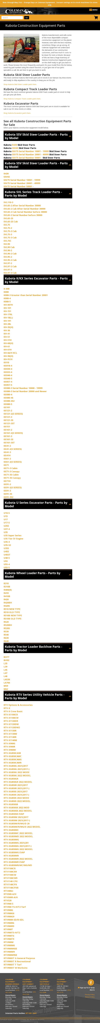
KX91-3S (8, 493)
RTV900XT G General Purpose (19, 958)
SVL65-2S (8, 218)
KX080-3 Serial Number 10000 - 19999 (23, 388)
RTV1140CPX (10, 884)
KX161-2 (8, 429)
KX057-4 (8, 381)
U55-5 (7, 567)
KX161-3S (8, 439)
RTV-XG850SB (11, 804)
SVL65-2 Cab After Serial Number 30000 (24, 208)
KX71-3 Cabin (10, 468)
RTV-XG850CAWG (13, 759)
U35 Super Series (12, 535)
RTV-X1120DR (11, 721)
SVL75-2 (8, 228)
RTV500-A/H (10, 894)
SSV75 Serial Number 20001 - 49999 (30, 154)
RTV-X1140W (10, 740)
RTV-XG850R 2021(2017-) (16, 788)
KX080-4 (8, 394)
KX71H (7, 481)
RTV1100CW (10, 874)
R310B (7, 586)
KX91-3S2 (8, 497)
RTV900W (8, 942)
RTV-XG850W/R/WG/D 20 (16, 823)
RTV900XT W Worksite (15, 967)
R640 (6, 641)
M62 (6, 689)
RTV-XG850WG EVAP (14, 852)
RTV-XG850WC (11, 830)
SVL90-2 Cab (10, 253)
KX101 (7, 407)
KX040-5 (8, 378)
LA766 (7, 682)
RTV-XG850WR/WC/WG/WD (18, 865)
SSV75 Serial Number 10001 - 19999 (30, 151)
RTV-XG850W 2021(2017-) (17, 820)
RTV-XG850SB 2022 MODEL (18, 810)
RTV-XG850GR (11, 778)
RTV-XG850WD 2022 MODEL (18, 836)
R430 (14, 144)
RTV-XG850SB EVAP (14, 814)
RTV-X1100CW (11, 717)
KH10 (6, 362)
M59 (6, 685)
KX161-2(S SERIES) (13, 433)
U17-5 (7, 522)
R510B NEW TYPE (13, 615)
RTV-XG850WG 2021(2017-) (17, 846)
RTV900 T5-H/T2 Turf (15, 906)
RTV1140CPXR (11, 887)
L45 (5, 669)
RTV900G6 (9, 913)
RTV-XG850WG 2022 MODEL (18, 849)
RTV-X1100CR (11, 714)
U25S (6, 525)
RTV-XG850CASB (12, 753)
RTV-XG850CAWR (12, 762)
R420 (6, 599)
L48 (5, 676)
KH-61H (8, 349)
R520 (6, 621)
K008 (6, 292)
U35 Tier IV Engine (13, 538)
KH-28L (7, 324)
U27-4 (7, 529)
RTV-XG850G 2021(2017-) (16, 769)
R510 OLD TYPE (12, 612)
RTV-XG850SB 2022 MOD (16, 807)
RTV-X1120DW (11, 724)
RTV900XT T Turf (12, 964)
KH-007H (8, 304)
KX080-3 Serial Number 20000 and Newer (25, 391)
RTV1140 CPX (11, 881)
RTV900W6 (9, 945)
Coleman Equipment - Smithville (45, 981)
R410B (7, 596)
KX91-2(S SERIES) (13, 487)
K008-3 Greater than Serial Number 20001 (26, 295)
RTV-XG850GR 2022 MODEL (18, 781)
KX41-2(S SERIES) (13, 449)
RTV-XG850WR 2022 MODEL (18, 858)
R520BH (8, 625)
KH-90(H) (8, 356)
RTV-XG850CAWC (12, 756)
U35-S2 (7, 545)
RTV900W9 (9, 951)
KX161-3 (8, 436)
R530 (6, 631)
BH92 (6, 660)
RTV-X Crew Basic (13, 711)
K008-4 (7, 298)
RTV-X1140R (10, 737)
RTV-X (7, 708)
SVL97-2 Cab (10, 266)
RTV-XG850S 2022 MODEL (17, 801)
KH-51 (7, 336)
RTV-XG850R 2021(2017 (16, 785)
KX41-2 (7, 445)
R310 (6, 583)
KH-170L (8, 314)
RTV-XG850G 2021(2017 (16, 765)
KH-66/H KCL (10, 352)
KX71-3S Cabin (11, 474)
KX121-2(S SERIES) (13, 413)
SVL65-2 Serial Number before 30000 (23, 215)
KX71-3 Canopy (11, 471)
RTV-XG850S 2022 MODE (16, 797)
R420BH (8, 602)
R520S (7, 628)
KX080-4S (8, 397)
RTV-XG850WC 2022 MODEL (18, 833)
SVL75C (7, 240)
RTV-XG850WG (11, 839)
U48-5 (7, 557)
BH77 (6, 657)
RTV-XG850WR (11, 855)
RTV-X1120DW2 (12, 727)
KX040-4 (8, 375)
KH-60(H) (8, 343)
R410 (6, 593)
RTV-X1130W (10, 733)
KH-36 (7, 330)
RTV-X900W (10, 749)
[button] (94, 9)
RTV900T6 (9, 935)
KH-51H (8, 340)
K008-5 (7, 301)
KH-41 (7, 333)
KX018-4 (8, 365)
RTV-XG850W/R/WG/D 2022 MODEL (22, 826)
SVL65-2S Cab (11, 221)
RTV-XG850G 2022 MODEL (17, 775)
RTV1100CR (9, 868)
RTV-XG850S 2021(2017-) (16, 794)
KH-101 (7, 308)
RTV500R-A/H (11, 897)
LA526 (7, 679)
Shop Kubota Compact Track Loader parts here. (22, 99)
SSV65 (15, 148)
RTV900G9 (9, 916)
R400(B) (8, 589)
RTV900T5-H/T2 (12, 932)
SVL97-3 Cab (10, 272)
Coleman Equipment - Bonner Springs (12, 981)
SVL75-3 (8, 234)
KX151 (7, 426)
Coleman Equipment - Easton (62, 981)
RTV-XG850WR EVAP (14, 862)
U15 (6, 516)
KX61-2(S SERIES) (13, 461)
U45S (6, 551)
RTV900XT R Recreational (17, 961)
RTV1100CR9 (10, 871)
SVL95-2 (8, 256)
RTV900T (8, 929)
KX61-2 (7, 458)
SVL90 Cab (9, 247)
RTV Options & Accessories (18, 705)
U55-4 (7, 564)
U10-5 (7, 513)
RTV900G (8, 910)
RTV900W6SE (10, 948)
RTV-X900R (9, 746)
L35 (5, 663)
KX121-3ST (9, 423)
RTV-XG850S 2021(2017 (15, 791)
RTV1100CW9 (10, 878)
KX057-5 (8, 384)
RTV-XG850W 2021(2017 (16, 817)
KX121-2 (8, 410)
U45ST (7, 554)
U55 (6, 561)
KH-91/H (8, 359)
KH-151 (7, 311)
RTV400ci (8, 890)
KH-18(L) (8, 317)
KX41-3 (7, 452)
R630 (6, 637)
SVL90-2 (8, 250)
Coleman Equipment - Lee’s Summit (28, 981)
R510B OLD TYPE (12, 618)
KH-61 (7, 346)
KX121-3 (8, 417)
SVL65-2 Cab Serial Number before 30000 (25, 211)
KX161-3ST (9, 442)
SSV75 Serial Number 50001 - (27, 157)
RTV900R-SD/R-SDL (14, 919)
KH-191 (7, 320)
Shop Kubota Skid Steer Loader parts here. (20, 84)
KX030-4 (8, 368)
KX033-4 (8, 372)
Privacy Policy (90, 994)
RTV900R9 (9, 926)
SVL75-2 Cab (10, 231)
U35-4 (7, 541)
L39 (5, 666)
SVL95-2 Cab (10, 260)
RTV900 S (8, 903)
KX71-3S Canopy (12, 477)
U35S (6, 548)
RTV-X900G (9, 743)
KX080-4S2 (9, 400)
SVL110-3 (8, 202)
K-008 (6, 288)
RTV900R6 (9, 922)
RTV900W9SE (10, 955)
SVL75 (7, 224)
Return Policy (90, 997)
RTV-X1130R (10, 730)
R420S (7, 605)
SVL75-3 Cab (10, 237)
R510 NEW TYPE (12, 609)
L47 (5, 673)
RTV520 (7, 900)
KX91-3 (7, 490)
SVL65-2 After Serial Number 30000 (22, 205)
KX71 (6, 465)
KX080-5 (8, 404)
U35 (6, 532)
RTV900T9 (9, 939)
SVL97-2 (8, 263)
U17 (6, 519)
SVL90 (7, 244)
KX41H (7, 455)
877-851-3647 (31, 1013)
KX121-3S (8, 420)
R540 (6, 634)
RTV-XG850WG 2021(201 (16, 842)
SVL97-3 (8, 269)
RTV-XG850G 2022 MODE (16, 772)
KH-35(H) (8, 327)
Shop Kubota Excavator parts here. (17, 113)
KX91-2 (7, 484)
